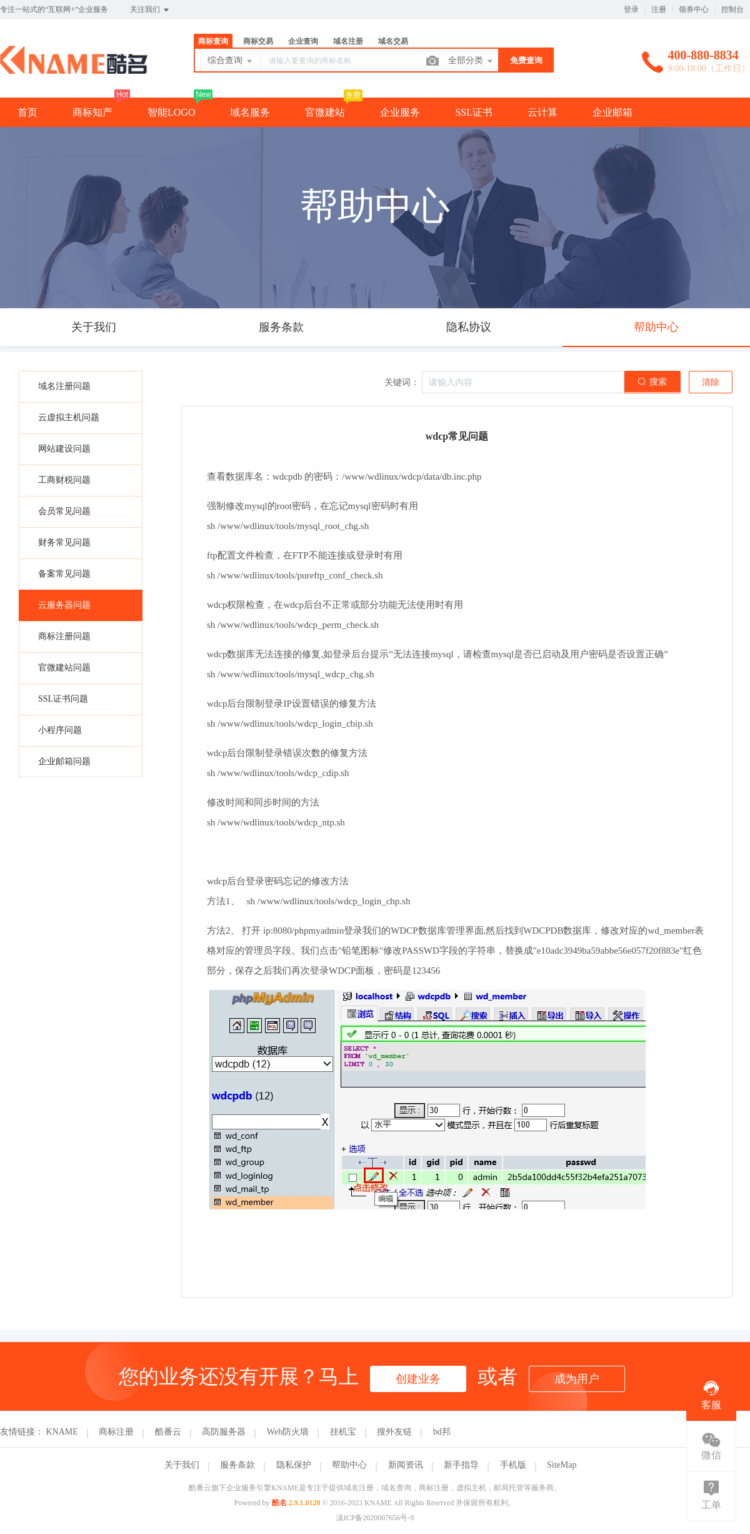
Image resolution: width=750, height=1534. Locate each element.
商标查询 (213, 41)
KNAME (62, 1431)
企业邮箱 (612, 112)
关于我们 (181, 1465)
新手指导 (461, 1465)
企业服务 (400, 112)
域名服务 (250, 112)
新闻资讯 (405, 1465)
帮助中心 (349, 1465)
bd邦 (442, 1431)
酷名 (279, 1502)
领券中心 (694, 9)
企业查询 (303, 41)
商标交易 (258, 41)
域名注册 (348, 41)
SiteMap (561, 1465)
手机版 (513, 1465)
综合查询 (231, 61)
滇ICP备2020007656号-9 (375, 1517)
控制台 (732, 9)
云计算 (543, 112)
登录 (631, 9)
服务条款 (237, 1465)
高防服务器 (224, 1431)
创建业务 (418, 1379)
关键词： (401, 382)
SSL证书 (473, 112)
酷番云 (168, 1431)
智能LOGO (171, 112)
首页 (28, 112)
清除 (710, 382)
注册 (658, 9)
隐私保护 (293, 1465)
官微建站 (325, 112)
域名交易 (393, 41)
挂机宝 (343, 1431)
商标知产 (92, 112)
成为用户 (576, 1379)
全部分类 (471, 61)
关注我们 (150, 10)
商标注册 (116, 1431)
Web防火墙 (288, 1431)
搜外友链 (394, 1431)
